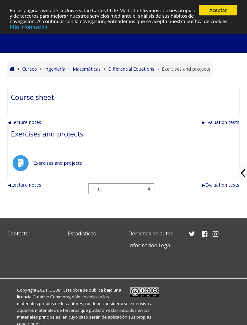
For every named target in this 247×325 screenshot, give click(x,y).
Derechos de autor (150, 233)
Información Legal (149, 245)
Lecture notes (24, 122)
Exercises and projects (47, 133)
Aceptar (218, 10)
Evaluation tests (220, 122)
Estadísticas (82, 233)
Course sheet (32, 97)
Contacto (18, 233)
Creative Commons (51, 297)
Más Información (28, 26)
